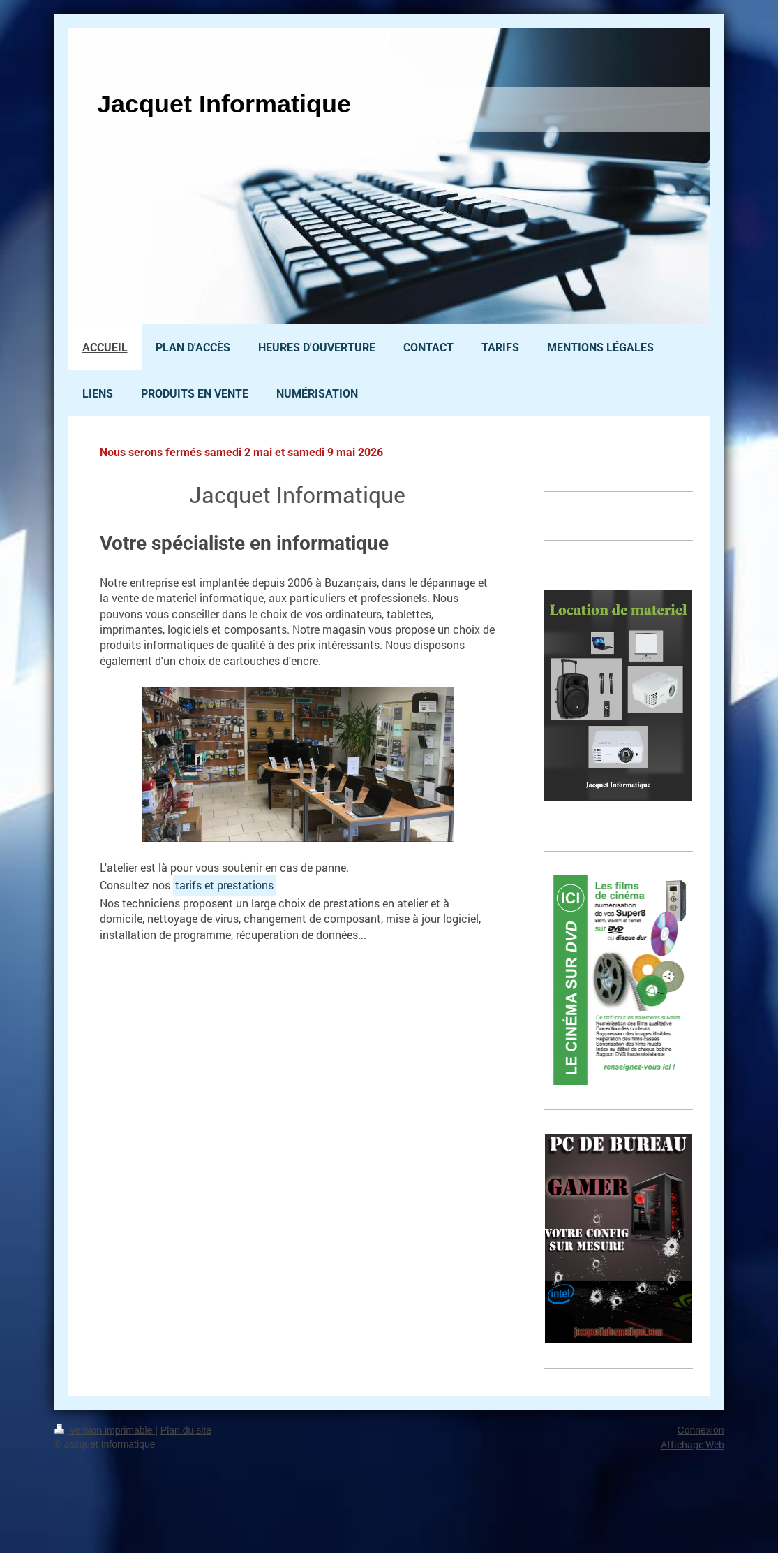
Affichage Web (692, 1444)
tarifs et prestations (224, 884)
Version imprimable (105, 1430)
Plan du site (185, 1430)
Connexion (701, 1430)
